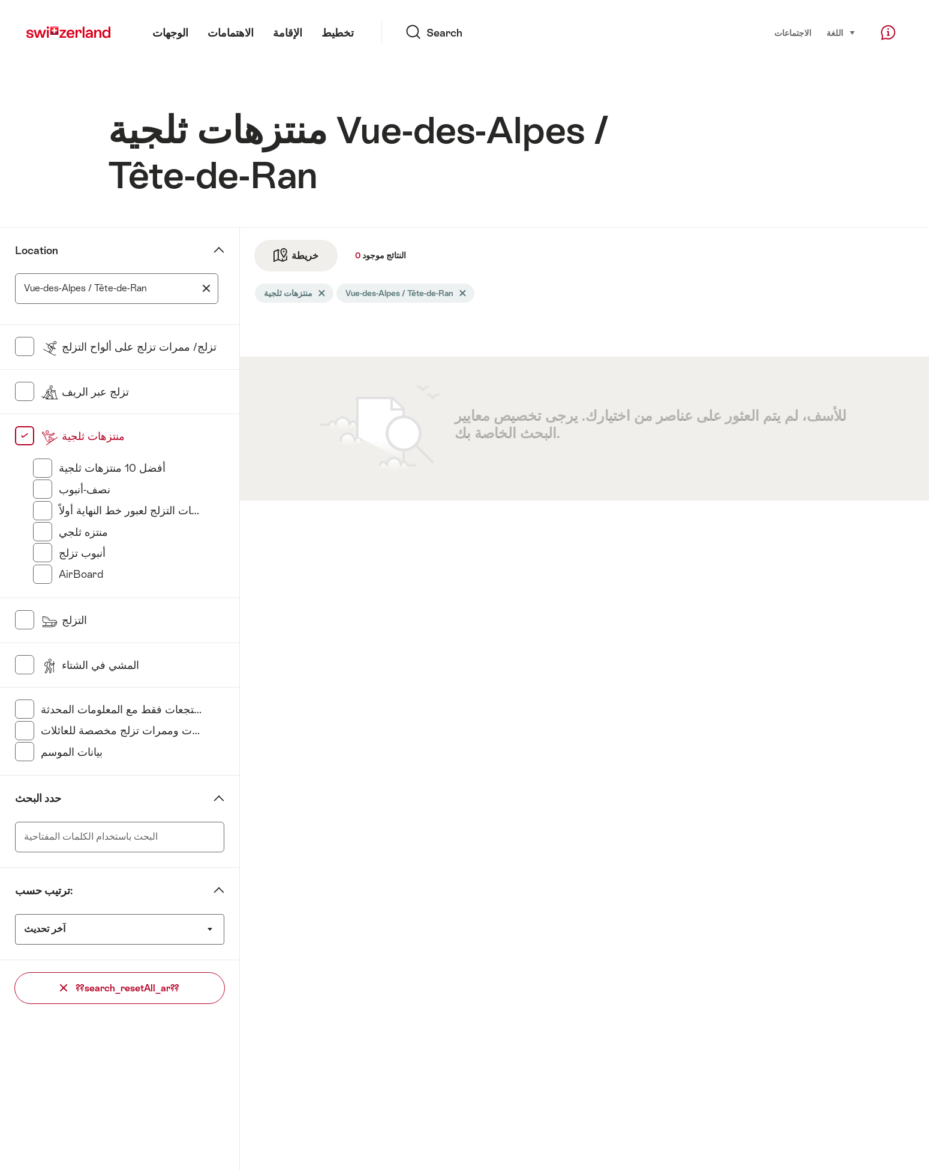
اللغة (841, 32)
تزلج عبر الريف (85, 392)
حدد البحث (38, 798)
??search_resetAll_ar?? (119, 988)
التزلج (64, 620)
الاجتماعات (792, 33)
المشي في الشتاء (90, 665)
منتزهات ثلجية (83, 436)
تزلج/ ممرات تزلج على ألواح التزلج (129, 347)
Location (36, 251)
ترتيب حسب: (44, 891)
